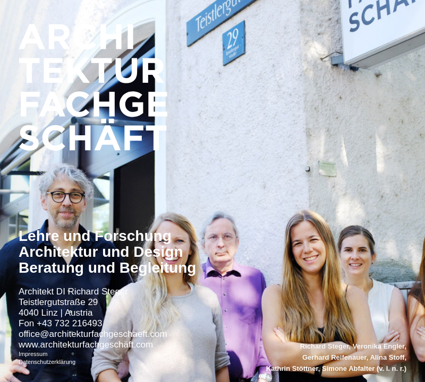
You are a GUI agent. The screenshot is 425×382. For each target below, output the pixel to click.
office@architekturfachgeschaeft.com (93, 334)
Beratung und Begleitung (107, 267)
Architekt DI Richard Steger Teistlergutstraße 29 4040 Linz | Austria (73, 302)
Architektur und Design (101, 252)
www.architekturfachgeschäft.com (86, 345)
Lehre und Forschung (95, 236)
